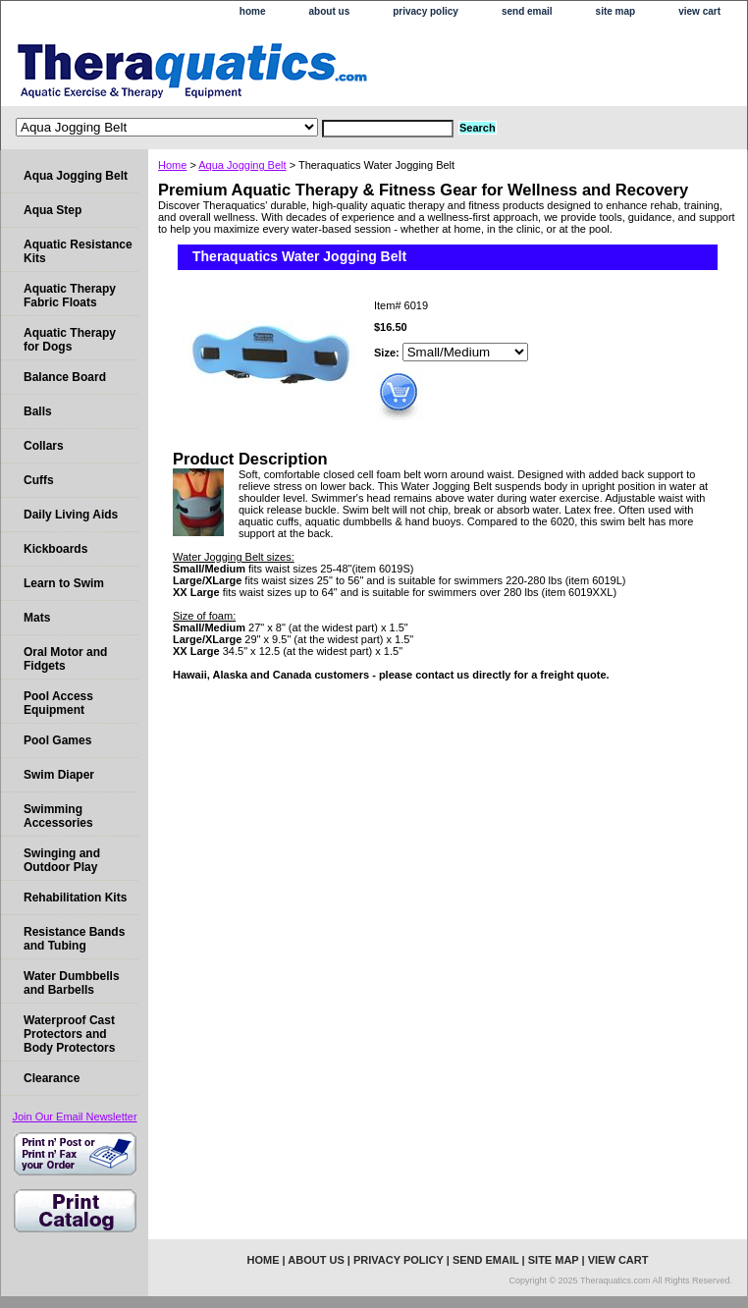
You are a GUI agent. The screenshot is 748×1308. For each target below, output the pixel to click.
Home (172, 165)
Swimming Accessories (58, 816)
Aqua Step (52, 210)
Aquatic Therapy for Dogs (70, 340)
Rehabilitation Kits (75, 897)
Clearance (52, 1078)
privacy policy (425, 11)
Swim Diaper (59, 775)
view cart (699, 11)
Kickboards (55, 549)
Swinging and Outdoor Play (62, 860)
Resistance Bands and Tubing (74, 939)
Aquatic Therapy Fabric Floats (70, 295)
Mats (37, 618)
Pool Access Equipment (58, 703)
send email (527, 11)
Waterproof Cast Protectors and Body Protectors (69, 1034)
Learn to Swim (64, 583)
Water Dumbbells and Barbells (72, 983)
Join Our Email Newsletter (74, 1116)
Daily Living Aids (71, 514)
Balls (38, 411)
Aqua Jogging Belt (242, 165)
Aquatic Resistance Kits (78, 251)
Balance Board (65, 377)
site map (616, 11)
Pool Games (57, 740)
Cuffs (39, 480)
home (253, 11)
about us (329, 11)
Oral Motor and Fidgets (65, 659)
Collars (44, 446)
